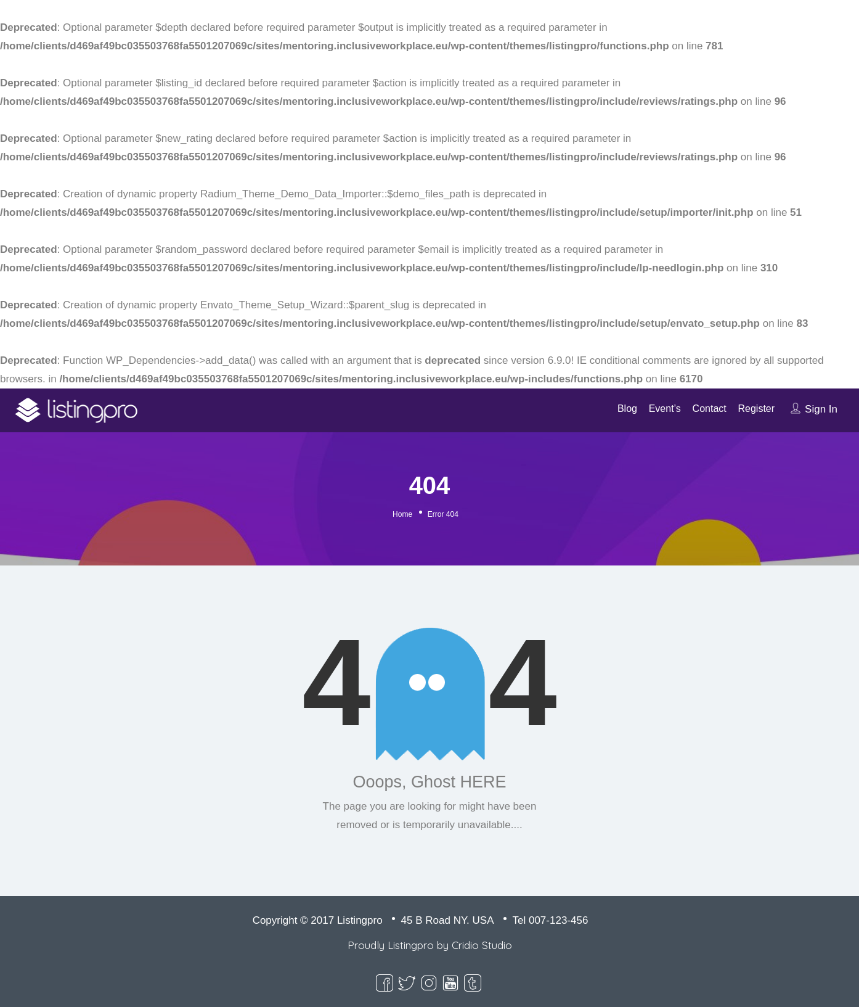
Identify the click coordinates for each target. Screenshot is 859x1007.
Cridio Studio (482, 945)
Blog (627, 408)
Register (756, 408)
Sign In (821, 409)
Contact (710, 408)
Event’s (665, 408)
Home (402, 514)
